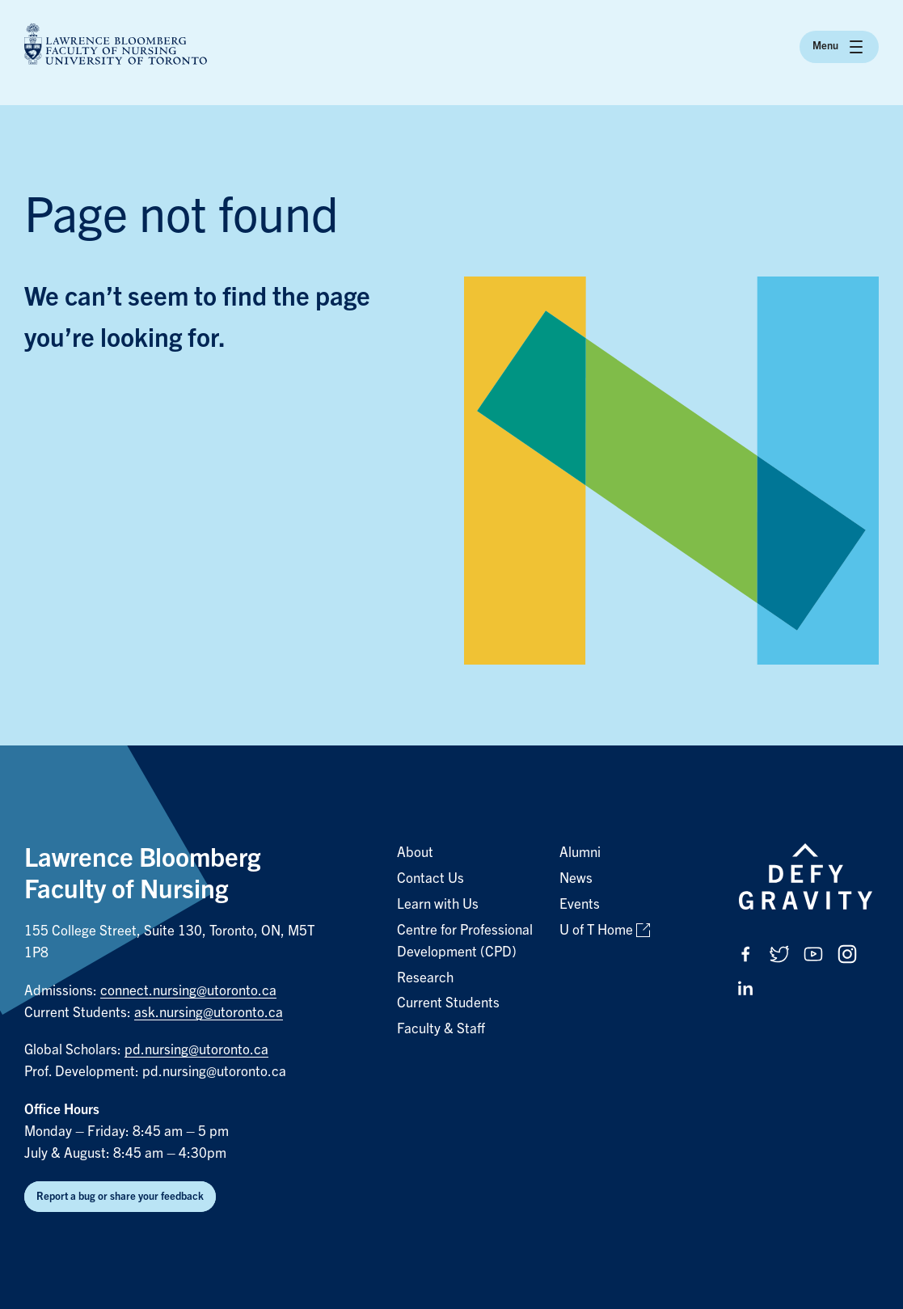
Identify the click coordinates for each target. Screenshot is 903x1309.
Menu (839, 47)
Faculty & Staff (441, 1029)
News (576, 878)
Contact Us (430, 878)
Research (425, 978)
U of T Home (596, 930)
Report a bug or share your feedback (120, 1196)
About (415, 852)
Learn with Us (438, 904)
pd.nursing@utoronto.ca (196, 1050)
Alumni (580, 852)
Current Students (448, 1003)
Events (579, 904)
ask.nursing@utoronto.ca (208, 1013)
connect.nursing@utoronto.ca (188, 991)
